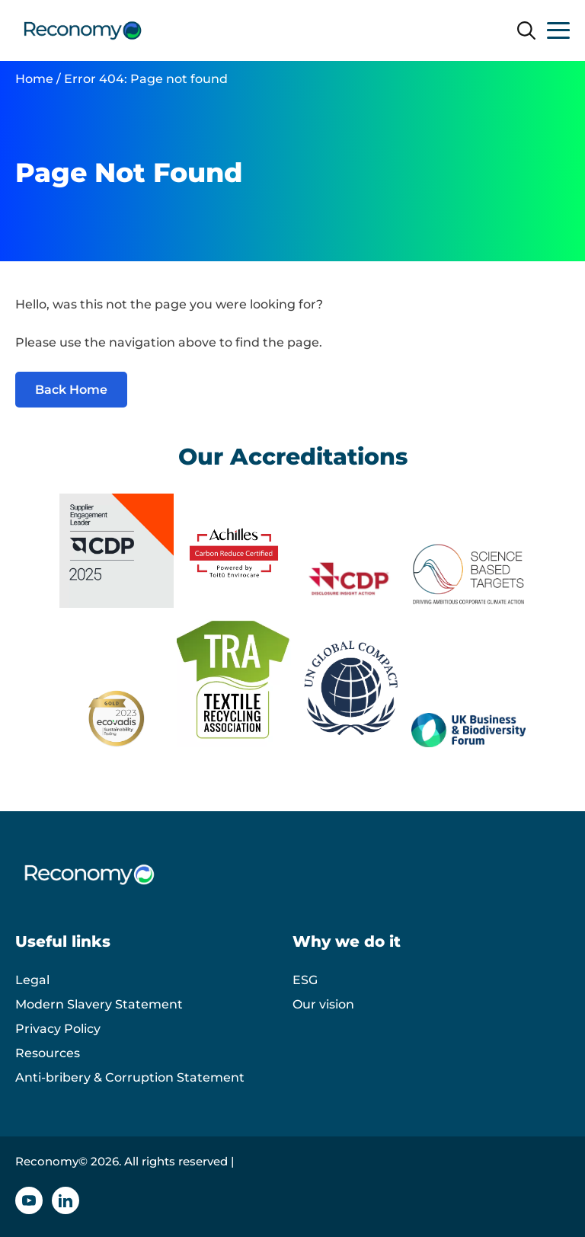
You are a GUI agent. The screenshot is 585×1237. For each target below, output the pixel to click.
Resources (47, 1053)
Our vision (323, 1004)
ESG (305, 980)
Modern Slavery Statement (99, 1004)
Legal (32, 980)
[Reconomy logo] (82, 30)
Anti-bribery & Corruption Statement (130, 1077)
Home (34, 79)
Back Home (71, 389)
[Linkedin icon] (65, 1200)
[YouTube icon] (29, 1200)
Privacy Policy (58, 1028)
